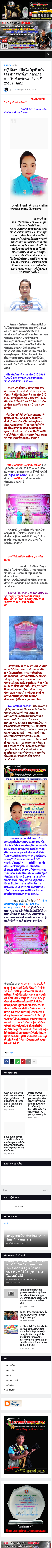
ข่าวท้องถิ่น (9, 1385)
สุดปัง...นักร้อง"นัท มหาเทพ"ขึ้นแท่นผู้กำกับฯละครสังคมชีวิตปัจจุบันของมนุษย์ (33, 1315)
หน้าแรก (7, 65)
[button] (48, 54)
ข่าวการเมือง (9, 1365)
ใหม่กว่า (6, 1190)
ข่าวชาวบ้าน (9, 1370)
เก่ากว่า (46, 1190)
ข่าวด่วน (8, 1375)
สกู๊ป (15, 65)
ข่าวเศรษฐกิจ (9, 1390)
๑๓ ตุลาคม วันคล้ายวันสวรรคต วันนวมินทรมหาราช (25, 1237)
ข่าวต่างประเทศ (11, 1380)
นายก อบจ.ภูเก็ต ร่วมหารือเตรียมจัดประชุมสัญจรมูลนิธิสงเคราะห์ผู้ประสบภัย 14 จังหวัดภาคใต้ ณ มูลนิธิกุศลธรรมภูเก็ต (14, 1100)
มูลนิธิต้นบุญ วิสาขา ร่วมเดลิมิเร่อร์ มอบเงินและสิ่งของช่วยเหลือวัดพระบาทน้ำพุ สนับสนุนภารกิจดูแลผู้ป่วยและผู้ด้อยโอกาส (14, 1144)
